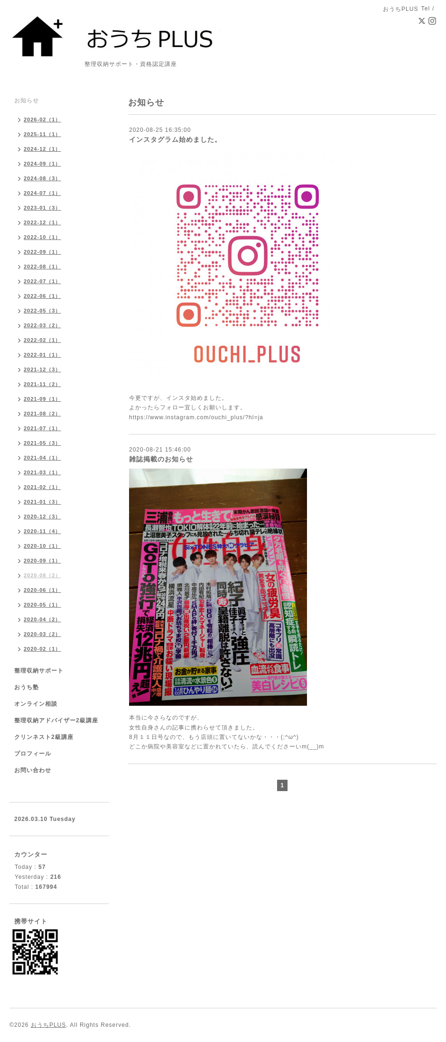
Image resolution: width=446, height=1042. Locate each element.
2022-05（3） (42, 311)
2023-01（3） (42, 208)
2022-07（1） (42, 281)
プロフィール (32, 753)
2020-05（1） (42, 605)
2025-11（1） (42, 134)
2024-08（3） (42, 178)
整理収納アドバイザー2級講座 (56, 720)
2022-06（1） (42, 296)
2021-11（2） (42, 384)
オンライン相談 (35, 704)
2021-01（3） (42, 502)
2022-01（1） (42, 355)
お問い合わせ (32, 770)
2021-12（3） (42, 369)
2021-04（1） (42, 458)
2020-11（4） (42, 531)
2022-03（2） (42, 325)
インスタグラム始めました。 (175, 139)
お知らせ (26, 100)
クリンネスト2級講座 (44, 737)
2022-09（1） (42, 252)
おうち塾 (26, 687)
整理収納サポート (39, 670)
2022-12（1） (42, 222)
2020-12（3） (42, 516)
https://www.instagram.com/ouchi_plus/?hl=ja (196, 417)
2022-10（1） (42, 237)
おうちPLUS (48, 1025)
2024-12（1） (42, 149)
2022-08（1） (42, 266)
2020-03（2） (42, 634)
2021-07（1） (42, 428)
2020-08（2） (42, 575)
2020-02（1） (42, 649)
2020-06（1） (42, 590)
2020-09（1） (42, 560)
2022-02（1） (42, 340)
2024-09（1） (42, 163)
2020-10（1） (42, 546)
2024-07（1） (42, 193)
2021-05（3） (42, 443)
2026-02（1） (42, 119)
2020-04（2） (42, 619)
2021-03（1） (42, 472)
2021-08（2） (42, 413)
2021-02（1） (42, 487)
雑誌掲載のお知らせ (161, 459)
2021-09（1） (42, 399)
